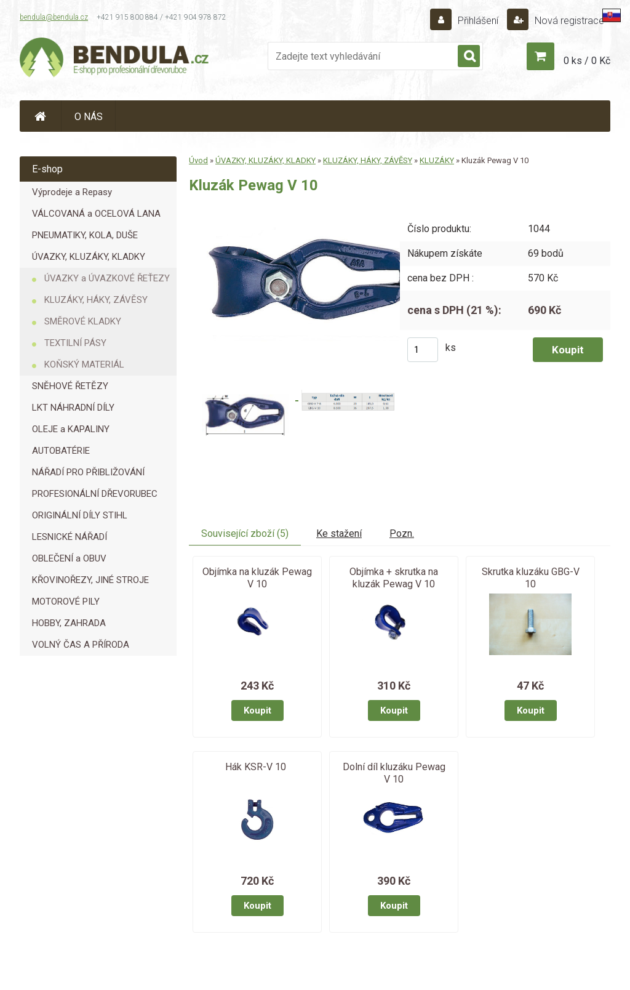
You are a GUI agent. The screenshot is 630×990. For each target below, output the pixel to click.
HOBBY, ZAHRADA (69, 623)
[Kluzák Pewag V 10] (309, 211)
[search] (469, 56)
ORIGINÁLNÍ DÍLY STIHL (79, 515)
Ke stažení (339, 533)
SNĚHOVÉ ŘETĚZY (70, 386)
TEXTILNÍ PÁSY (75, 342)
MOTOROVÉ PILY (66, 601)
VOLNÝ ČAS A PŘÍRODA (80, 644)
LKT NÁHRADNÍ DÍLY (73, 407)
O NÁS (88, 117)
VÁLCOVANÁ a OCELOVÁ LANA (96, 213)
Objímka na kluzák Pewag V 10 (257, 578)
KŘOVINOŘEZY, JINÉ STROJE (90, 580)
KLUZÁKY (437, 160)
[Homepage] (40, 116)
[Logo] (115, 59)
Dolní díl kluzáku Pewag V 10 (394, 773)
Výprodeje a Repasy (72, 192)
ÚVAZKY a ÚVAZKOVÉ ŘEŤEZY (107, 278)
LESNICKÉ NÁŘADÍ (69, 536)
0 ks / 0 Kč (587, 60)
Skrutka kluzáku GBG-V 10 (531, 578)
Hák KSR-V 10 (255, 767)
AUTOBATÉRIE (61, 450)
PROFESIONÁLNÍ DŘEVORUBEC (95, 493)
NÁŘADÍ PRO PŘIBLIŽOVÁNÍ (88, 472)
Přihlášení (478, 20)
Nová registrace (568, 20)
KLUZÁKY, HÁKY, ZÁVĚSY (96, 299)
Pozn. (401, 533)
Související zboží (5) (245, 533)
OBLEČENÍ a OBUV (69, 558)
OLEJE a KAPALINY (71, 429)
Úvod (198, 160)
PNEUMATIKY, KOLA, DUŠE (85, 235)
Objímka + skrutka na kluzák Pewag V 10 (393, 578)
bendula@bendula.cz (54, 17)
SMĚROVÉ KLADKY (82, 321)
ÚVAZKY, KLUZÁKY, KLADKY (88, 256)
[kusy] (422, 349)
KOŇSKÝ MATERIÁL (84, 364)
